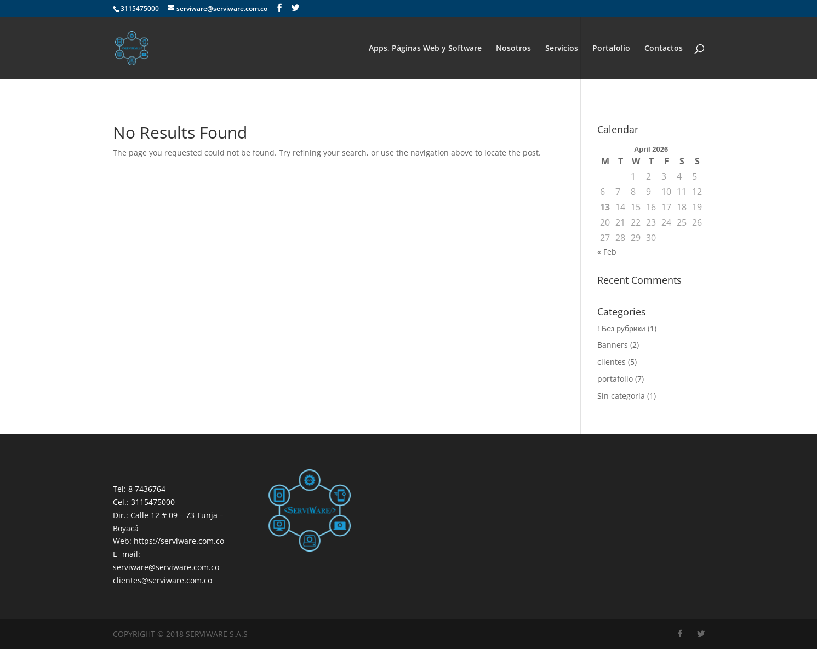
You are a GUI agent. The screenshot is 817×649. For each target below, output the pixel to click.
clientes (611, 362)
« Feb (606, 251)
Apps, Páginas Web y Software (425, 48)
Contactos (663, 48)
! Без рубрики (621, 328)
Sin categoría (621, 395)
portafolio (615, 379)
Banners (612, 345)
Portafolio (611, 48)
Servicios (561, 48)
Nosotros (513, 48)
